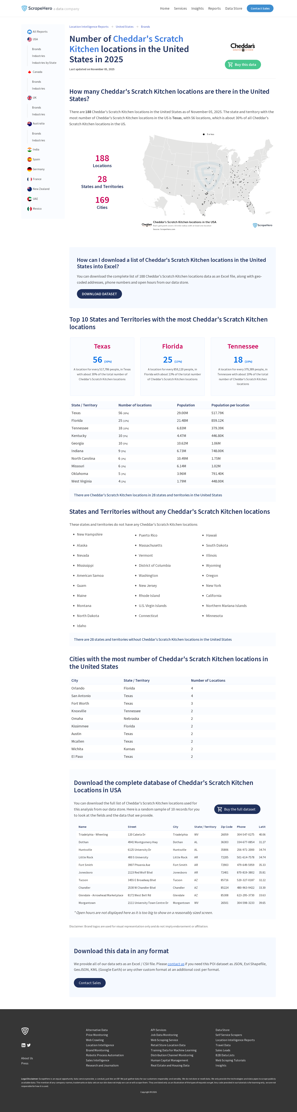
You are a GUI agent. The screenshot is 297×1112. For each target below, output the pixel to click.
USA (32, 39)
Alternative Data (97, 1030)
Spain (33, 159)
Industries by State (44, 63)
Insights (197, 8)
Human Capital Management (169, 1060)
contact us (176, 963)
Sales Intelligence (97, 1060)
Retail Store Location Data (168, 1045)
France (34, 179)
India (33, 149)
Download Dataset (99, 293)
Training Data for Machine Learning (174, 1050)
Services (180, 8)
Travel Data (223, 1045)
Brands (36, 49)
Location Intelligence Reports (89, 26)
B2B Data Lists (225, 1055)
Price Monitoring (97, 1035)
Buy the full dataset (236, 809)
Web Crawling (95, 1040)
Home (165, 8)
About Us (27, 1058)
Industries (38, 56)
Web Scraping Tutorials (231, 1060)
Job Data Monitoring (164, 1035)
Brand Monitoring (97, 1050)
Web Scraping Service (164, 1040)
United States (125, 26)
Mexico (34, 209)
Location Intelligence (100, 1045)
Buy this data (242, 64)
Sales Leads (223, 1050)
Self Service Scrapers (229, 1035)
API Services (158, 1030)
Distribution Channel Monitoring (172, 1055)
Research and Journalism (102, 1065)
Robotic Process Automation (105, 1055)
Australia (36, 123)
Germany (36, 169)
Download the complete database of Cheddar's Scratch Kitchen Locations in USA (163, 786)
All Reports (37, 32)
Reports (214, 8)
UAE (32, 199)
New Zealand (38, 189)
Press (24, 1063)
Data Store (233, 8)
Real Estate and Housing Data (170, 1065)
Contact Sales (260, 8)
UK (32, 98)
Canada (34, 72)
